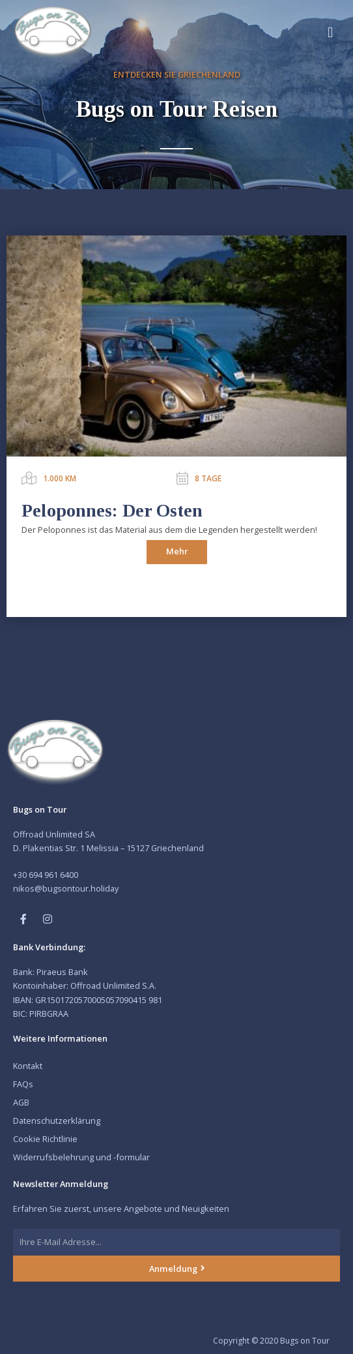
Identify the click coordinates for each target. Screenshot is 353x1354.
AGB (21, 1102)
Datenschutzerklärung (56, 1120)
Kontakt (27, 1066)
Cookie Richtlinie (45, 1139)
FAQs (23, 1084)
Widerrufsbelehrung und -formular (81, 1157)
